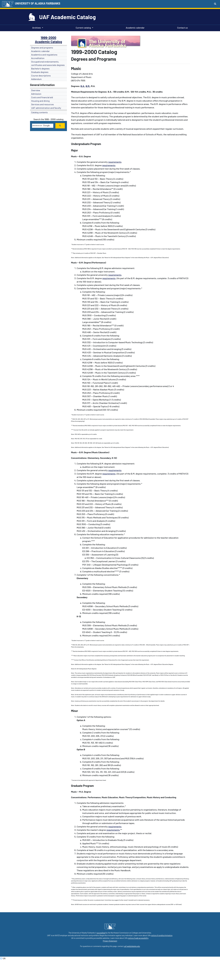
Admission (36, 93)
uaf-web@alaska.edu (132, 946)
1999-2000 (48, 38)
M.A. (81, 791)
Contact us (182, 27)
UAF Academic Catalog (67, 16)
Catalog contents (39, 112)
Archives (36, 27)
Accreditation (37, 58)
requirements (114, 162)
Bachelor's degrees (40, 68)
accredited (101, 933)
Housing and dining (40, 100)
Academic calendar (135, 27)
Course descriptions (41, 75)
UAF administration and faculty (46, 107)
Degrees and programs (42, 47)
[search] (42, 125)
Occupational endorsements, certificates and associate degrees (48, 63)
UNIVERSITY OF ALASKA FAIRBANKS (37, 3)
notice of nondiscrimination (161, 935)
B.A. (83, 86)
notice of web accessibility (138, 938)
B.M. (88, 86)
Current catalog (83, 27)
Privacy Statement (110, 941)
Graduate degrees (39, 72)
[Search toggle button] (215, 3)
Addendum (36, 79)
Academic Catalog (48, 42)
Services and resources (42, 104)
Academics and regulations (44, 54)
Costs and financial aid (42, 97)
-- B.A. (80, 156)
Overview (35, 90)
